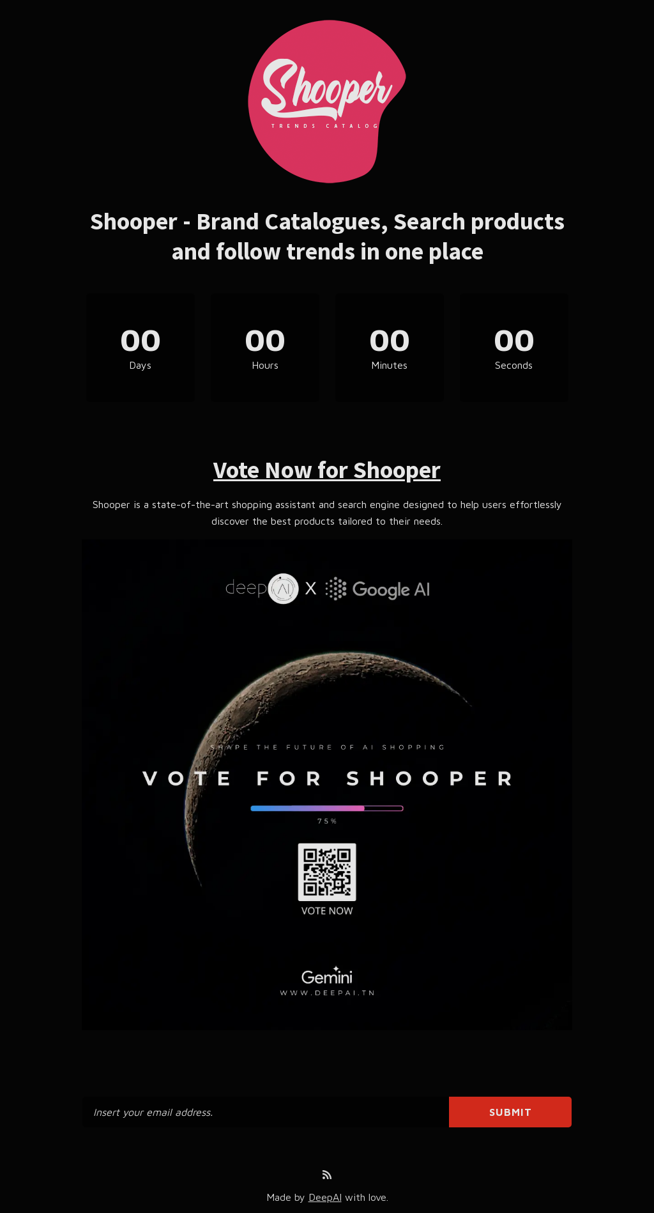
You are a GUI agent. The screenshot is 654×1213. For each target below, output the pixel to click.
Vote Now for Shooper (327, 469)
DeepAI (325, 1197)
